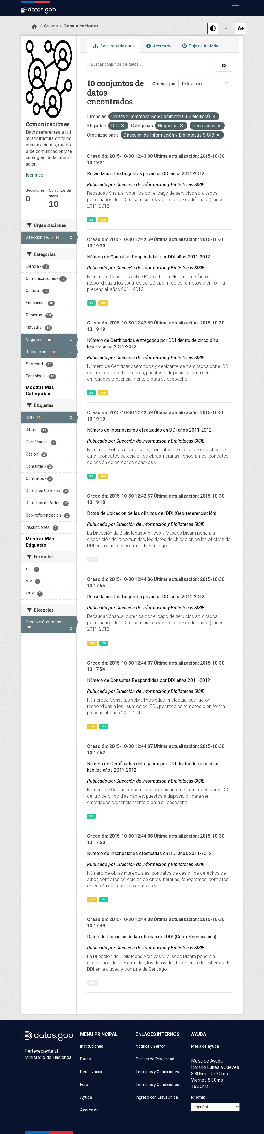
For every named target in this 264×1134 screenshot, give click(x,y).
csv (103, 219)
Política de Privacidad (155, 1059)
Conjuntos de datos (114, 45)
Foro (84, 1084)
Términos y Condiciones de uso (160, 1071)
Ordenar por (164, 83)
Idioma (197, 1097)
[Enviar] (224, 66)
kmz (92, 559)
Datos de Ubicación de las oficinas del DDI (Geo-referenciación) (151, 513)
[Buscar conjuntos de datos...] (151, 64)
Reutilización (92, 1071)
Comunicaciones (81, 26)
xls (91, 219)
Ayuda (86, 1097)
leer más (34, 175)
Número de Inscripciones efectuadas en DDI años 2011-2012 (149, 430)
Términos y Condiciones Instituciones (160, 1084)
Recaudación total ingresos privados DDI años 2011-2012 (145, 173)
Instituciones (91, 1046)
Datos (85, 1059)
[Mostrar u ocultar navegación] (235, 8)
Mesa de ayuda (205, 1046)
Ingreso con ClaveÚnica (157, 1097)
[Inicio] (34, 26)
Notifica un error (150, 1046)
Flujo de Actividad (201, 45)
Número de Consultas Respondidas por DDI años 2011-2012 (148, 257)
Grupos (51, 26)
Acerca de (158, 45)
